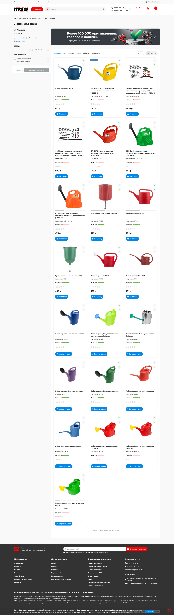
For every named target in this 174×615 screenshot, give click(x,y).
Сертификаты (19, 576)
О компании (41, 2)
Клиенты (17, 566)
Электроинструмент (95, 586)
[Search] (78, 9)
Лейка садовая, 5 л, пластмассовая (104, 391)
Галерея (54, 566)
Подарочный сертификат (60, 573)
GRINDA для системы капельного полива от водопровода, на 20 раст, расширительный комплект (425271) (140, 91)
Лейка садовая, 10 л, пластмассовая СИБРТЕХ (69, 504)
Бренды (16, 2)
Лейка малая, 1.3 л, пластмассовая (68, 446)
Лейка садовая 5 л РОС (100, 276)
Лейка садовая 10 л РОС (135, 213)
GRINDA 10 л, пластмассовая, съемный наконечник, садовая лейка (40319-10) (70, 215)
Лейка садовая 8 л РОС (64, 89)
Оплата (17, 570)
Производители (57, 576)
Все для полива (35, 18)
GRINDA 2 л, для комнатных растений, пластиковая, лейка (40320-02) (102, 153)
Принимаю (149, 611)
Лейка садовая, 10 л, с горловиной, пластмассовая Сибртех (104, 335)
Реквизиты (65, 2)
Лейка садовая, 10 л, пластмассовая (69, 334)
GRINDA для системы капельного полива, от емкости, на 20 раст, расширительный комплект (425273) (69, 153)
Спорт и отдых (93, 576)
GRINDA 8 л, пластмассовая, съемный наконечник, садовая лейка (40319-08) (140, 153)
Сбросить (19, 70)
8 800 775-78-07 (119, 8)
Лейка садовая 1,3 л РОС (135, 276)
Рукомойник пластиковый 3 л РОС (68, 276)
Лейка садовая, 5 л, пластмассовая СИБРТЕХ (140, 447)
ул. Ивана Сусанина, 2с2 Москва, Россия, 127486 (142, 579)
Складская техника (95, 570)
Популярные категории (99, 559)
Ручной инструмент (95, 563)
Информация (20, 559)
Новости (32, 2)
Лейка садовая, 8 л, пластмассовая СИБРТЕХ (104, 447)
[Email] (94, 549)
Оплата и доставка (53, 2)
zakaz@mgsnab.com (134, 570)
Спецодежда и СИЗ (95, 573)
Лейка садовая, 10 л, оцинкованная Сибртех (140, 335)
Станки (90, 579)
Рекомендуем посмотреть (61, 579)
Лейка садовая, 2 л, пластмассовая (140, 391)
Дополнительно (59, 559)
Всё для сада (23, 18)
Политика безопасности (23, 579)
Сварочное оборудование (97, 566)
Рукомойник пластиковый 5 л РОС (104, 213)
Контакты (25, 2)
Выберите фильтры (36, 70)
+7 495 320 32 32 (119, 10)
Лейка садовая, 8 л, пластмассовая (69, 391)
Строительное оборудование (99, 582)
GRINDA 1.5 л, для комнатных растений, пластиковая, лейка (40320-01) (102, 91)
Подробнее (136, 612)
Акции (53, 563)
